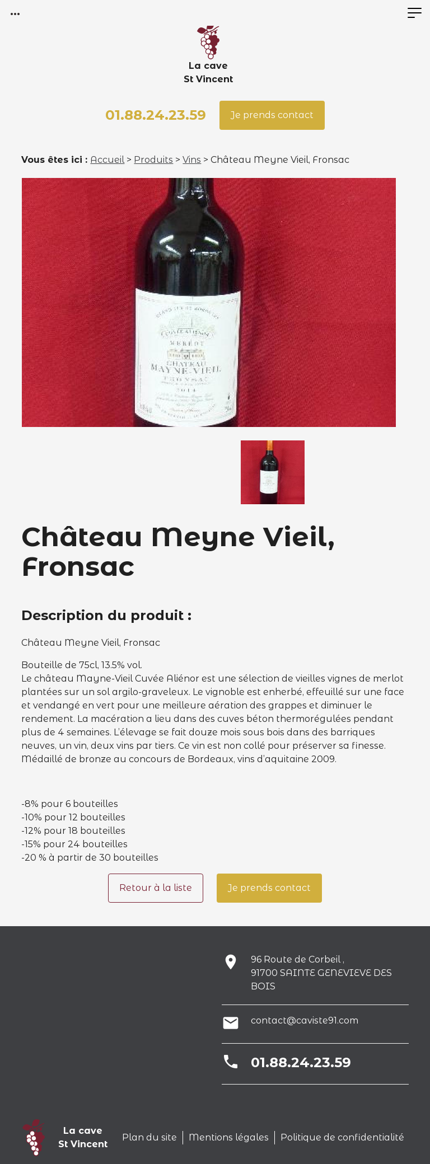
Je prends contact (272, 115)
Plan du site (149, 1137)
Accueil (107, 159)
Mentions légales (229, 1137)
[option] (209, 302)
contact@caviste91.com (304, 1020)
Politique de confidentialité (342, 1137)
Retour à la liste (155, 888)
